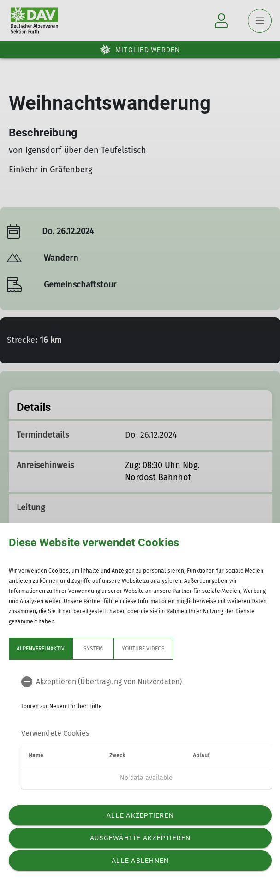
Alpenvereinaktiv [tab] (41, 648)
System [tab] (92, 648)
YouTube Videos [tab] (143, 648)
